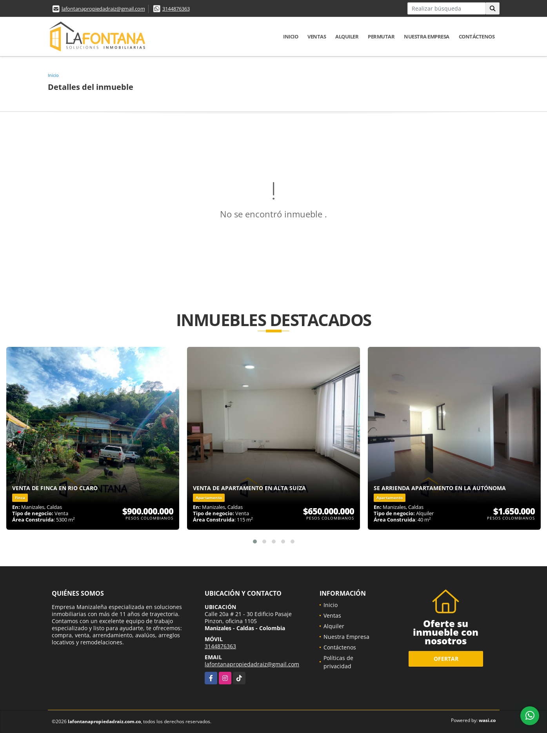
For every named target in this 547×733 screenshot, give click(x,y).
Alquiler (346, 36)
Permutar (381, 36)
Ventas (316, 36)
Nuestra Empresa (426, 36)
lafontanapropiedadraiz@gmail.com (103, 8)
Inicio (290, 36)
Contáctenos (477, 36)
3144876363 (176, 8)
